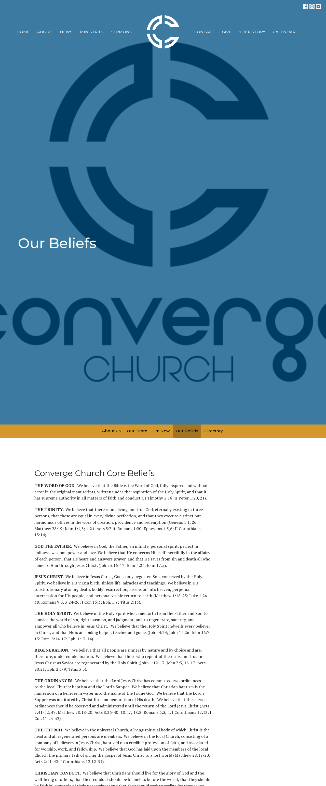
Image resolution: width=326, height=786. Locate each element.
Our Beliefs (187, 430)
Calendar (284, 31)
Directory (213, 430)
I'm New (161, 430)
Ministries (92, 31)
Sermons (121, 31)
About (44, 31)
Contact (204, 31)
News (66, 31)
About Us (111, 430)
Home (23, 31)
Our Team (137, 430)
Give (227, 31)
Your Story (252, 31)
